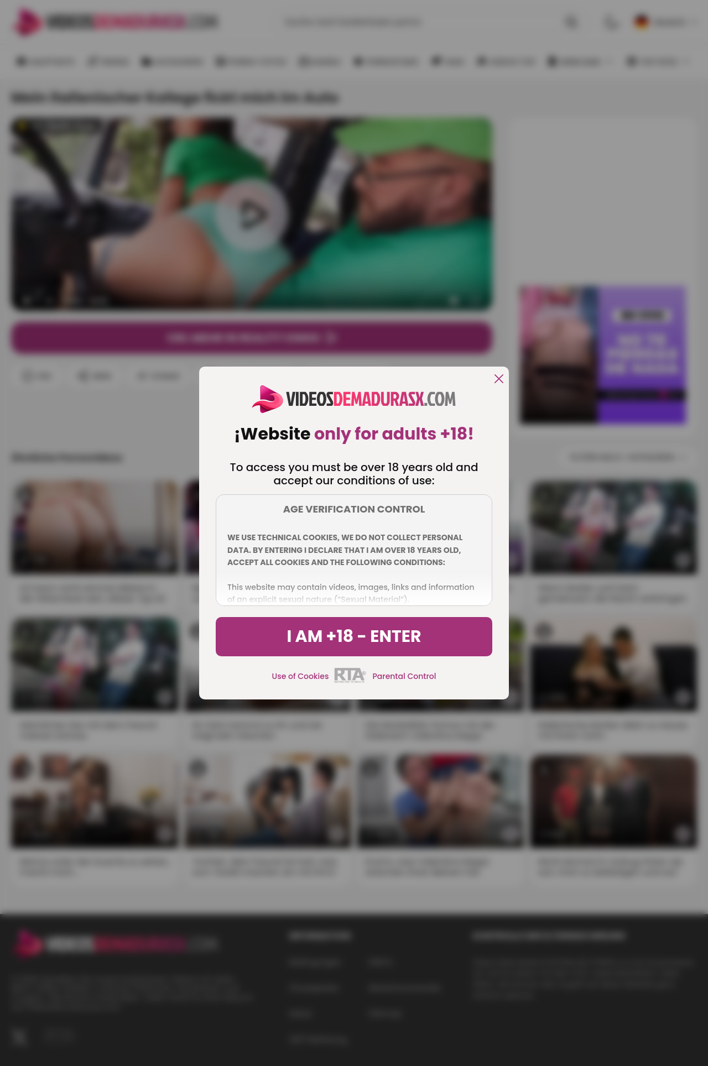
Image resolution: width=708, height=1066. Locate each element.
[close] (498, 379)
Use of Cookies (300, 676)
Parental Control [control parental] (404, 676)
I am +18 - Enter (354, 636)
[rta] (350, 681)
